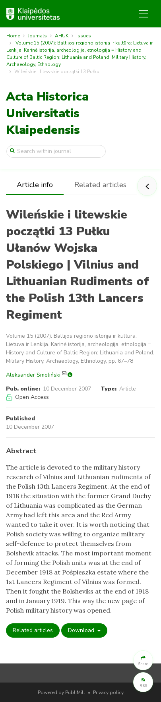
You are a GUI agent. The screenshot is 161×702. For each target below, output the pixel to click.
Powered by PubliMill (61, 692)
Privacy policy (108, 692)
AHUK (61, 36)
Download (82, 630)
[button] (143, 660)
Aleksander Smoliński (33, 375)
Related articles (100, 185)
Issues (83, 36)
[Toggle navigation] (143, 14)
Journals (37, 36)
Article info (35, 185)
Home (13, 36)
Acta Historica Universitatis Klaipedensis (47, 113)
